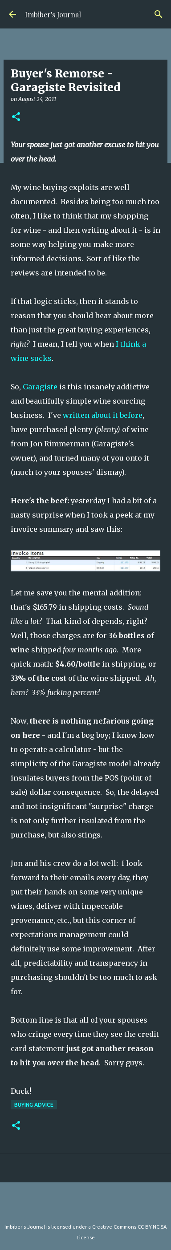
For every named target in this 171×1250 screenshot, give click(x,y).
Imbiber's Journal (53, 14)
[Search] (158, 14)
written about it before (102, 415)
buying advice (33, 1105)
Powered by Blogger (85, 1209)
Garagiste (40, 386)
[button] (16, 117)
